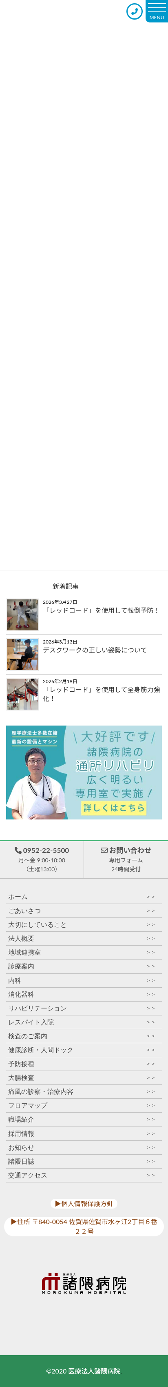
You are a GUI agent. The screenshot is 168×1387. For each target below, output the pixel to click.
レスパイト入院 (82, 1022)
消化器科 (82, 994)
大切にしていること (82, 924)
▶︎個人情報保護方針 (84, 1203)
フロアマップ (82, 1105)
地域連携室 (82, 952)
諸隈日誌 (82, 1161)
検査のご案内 (82, 1036)
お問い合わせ (126, 860)
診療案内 (82, 966)
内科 (82, 980)
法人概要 (82, 938)
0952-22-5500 (41, 860)
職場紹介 (82, 1119)
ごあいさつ (82, 910)
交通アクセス (82, 1175)
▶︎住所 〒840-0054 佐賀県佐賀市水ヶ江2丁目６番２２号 (84, 1226)
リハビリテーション (82, 1008)
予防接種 (82, 1064)
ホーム (82, 897)
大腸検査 (82, 1077)
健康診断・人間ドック (82, 1050)
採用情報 (82, 1133)
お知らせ (82, 1147)
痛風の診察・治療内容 (82, 1091)
